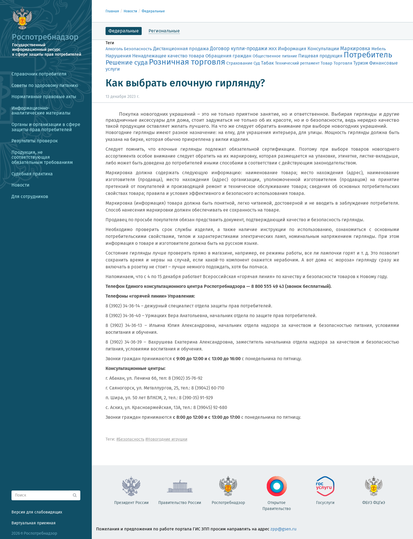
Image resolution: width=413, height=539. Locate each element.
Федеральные (153, 11)
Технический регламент (297, 63)
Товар (326, 63)
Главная (112, 11)
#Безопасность (130, 439)
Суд (257, 63)
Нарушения (118, 56)
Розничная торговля (187, 62)
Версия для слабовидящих (36, 512)
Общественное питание (275, 56)
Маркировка (355, 48)
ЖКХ (272, 48)
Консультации (323, 49)
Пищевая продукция (320, 56)
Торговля (343, 63)
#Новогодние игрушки (166, 439)
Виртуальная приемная (33, 523)
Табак (267, 63)
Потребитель (368, 54)
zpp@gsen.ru (283, 529)
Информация (292, 48)
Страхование (239, 63)
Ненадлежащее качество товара (168, 56)
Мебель (378, 48)
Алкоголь (114, 48)
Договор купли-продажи (238, 49)
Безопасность (138, 48)
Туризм (360, 63)
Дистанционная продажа (181, 48)
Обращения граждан (228, 56)
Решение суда (127, 62)
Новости (130, 11)
